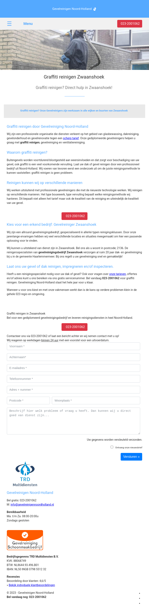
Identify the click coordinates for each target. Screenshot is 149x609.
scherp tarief (71, 138)
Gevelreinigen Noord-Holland (71, 9)
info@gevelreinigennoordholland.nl (32, 504)
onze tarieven (117, 274)
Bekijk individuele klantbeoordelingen (32, 585)
